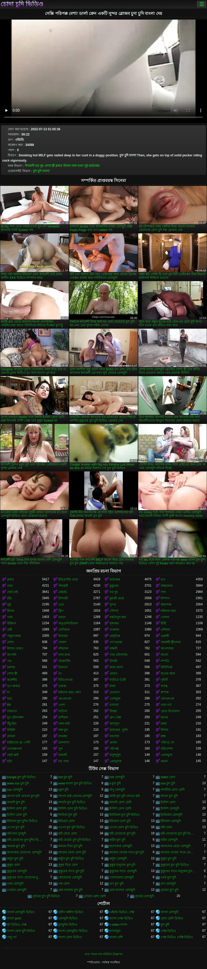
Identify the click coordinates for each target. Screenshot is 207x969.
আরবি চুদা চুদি (16, 802)
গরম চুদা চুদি (168, 877)
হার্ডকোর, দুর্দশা (119, 730)
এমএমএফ (64, 698)
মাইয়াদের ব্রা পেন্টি (18, 742)
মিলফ (67, 166)
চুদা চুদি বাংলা (41, 171)
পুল (60, 749)
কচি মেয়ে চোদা (67, 833)
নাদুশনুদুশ (115, 755)
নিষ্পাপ (165, 598)
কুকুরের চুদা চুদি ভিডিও (175, 865)
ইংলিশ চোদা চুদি (17, 808)
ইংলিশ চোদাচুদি (170, 808)
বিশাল (164, 730)
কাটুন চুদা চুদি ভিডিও (71, 858)
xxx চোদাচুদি (14, 789)
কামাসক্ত (166, 604)
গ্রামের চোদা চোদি (95, 896)
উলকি (113, 661)
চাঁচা (9, 598)
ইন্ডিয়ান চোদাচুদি (171, 821)
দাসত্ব (164, 686)
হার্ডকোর (94, 166)
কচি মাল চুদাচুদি (16, 833)
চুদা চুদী (165, 924)
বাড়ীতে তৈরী (118, 680)
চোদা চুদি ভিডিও (22, 4)
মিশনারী (63, 598)
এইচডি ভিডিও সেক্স (122, 912)
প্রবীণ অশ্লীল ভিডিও (70, 912)
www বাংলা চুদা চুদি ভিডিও (75, 783)
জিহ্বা (113, 711)
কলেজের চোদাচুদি (121, 846)
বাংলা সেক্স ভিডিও (121, 918)
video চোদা (168, 777)
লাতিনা (62, 711)
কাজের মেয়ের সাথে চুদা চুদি (127, 852)
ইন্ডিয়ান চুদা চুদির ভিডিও (22, 821)
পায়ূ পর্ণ (11, 937)
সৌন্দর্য (114, 611)
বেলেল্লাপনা (14, 749)
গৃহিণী (164, 680)
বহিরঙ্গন (63, 648)
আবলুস (114, 723)
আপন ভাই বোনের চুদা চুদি (23, 796)
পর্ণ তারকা (116, 642)
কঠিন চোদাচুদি (169, 840)
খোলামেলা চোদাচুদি (122, 877)
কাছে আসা (116, 667)
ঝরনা (164, 761)
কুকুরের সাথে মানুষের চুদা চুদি (178, 871)
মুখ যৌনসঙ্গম (15, 717)
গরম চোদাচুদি (15, 883)
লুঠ (86, 166)
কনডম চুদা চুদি (16, 846)
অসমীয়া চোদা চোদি (173, 789)
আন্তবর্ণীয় (64, 661)
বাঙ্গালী (62, 755)
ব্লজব (58, 166)
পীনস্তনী (29, 166)
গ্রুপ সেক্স (115, 717)
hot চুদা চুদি (65, 777)
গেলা (61, 705)
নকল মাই (64, 723)
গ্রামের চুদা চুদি (170, 890)
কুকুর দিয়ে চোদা (68, 865)
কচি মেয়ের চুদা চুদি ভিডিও (74, 840)
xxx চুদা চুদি (168, 783)
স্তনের (164, 717)
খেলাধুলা (166, 755)
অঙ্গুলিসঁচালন (68, 623)
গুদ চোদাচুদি (168, 883)
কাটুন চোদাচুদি (118, 858)
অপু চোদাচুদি (117, 789)
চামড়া (62, 617)
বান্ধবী (113, 648)
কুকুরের (114, 586)
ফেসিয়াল (64, 629)
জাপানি (11, 655)
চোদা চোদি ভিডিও (172, 918)
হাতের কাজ (168, 673)
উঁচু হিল (11, 723)
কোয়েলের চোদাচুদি (70, 877)
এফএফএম (167, 698)
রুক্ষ (163, 736)
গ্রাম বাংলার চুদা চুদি (70, 890)
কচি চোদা (166, 827)
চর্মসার (11, 667)
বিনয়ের (63, 636)
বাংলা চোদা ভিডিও (70, 937)
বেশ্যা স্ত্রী (49, 166)
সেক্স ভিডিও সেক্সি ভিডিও (177, 937)
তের (61, 604)
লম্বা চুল (63, 730)
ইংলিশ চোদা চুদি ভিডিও (72, 808)
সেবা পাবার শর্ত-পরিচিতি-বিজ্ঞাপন (103, 954)
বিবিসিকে (166, 667)
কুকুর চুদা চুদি (168, 858)
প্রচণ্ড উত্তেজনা (170, 711)
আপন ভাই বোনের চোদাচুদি (75, 796)
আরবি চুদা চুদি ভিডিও (71, 802)
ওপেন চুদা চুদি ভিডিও (71, 827)
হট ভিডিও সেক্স (17, 924)
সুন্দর (113, 604)
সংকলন (114, 629)
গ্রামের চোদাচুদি (144, 896)
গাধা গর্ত (166, 705)
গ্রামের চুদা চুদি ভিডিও (46, 896)
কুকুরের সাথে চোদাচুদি (123, 871)
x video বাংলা (118, 924)
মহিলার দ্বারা (168, 611)
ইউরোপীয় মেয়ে (68, 579)
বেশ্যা (10, 642)
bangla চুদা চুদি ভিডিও (21, 777)
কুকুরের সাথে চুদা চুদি (71, 871)
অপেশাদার (167, 648)
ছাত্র (9, 698)
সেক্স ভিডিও (168, 931)
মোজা (113, 742)
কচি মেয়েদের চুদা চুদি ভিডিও (178, 833)
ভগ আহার (13, 686)
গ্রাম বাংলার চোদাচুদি (122, 890)
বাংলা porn (14, 918)
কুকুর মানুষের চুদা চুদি (122, 865)
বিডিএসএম (65, 680)
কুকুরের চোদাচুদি (17, 871)
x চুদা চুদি (115, 783)
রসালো (114, 705)
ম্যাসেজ (114, 736)
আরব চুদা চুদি (169, 796)
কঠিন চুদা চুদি (117, 840)
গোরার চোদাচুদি (16, 890)
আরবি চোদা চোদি (120, 802)
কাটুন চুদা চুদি (15, 858)
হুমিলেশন (167, 749)
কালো (164, 655)
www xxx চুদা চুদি (18, 783)
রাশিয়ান (63, 717)
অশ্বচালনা (166, 586)
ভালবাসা (63, 742)
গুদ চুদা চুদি (117, 883)
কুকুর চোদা (13, 865)
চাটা (9, 761)
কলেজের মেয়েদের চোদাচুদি (24, 852)
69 (8, 705)
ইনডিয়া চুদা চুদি (67, 815)
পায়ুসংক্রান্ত (14, 636)
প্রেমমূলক (115, 761)
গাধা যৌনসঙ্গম (119, 655)
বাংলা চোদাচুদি (170, 912)
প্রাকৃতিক (115, 636)
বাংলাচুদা (115, 931)
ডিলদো (62, 667)
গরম (10, 617)
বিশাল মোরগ (15, 648)
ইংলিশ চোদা (168, 802)
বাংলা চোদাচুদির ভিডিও (73, 931)
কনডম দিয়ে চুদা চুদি (70, 846)
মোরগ (113, 673)
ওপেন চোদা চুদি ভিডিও (124, 827)
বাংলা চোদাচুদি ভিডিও (20, 912)
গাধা (10, 586)
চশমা (113, 686)
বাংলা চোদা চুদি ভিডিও (21, 931)
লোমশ (62, 642)
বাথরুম (62, 736)
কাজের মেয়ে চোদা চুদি (72, 852)
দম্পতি (165, 661)
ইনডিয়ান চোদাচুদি (171, 815)
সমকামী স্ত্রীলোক (170, 642)
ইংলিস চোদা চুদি (17, 815)
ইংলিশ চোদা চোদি (120, 808)
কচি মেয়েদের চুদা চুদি (122, 833)
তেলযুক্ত (115, 698)
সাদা (163, 592)
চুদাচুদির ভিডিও (67, 924)
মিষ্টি (163, 623)
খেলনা (165, 617)
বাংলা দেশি (116, 937)
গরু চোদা (64, 883)
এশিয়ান (165, 629)
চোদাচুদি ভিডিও (68, 918)
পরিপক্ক (114, 749)
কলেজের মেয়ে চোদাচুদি (176, 846)
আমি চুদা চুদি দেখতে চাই (125, 796)
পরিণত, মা (167, 742)
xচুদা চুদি (63, 789)
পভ (9, 661)
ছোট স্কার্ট (13, 755)
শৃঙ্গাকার (114, 623)
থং (60, 673)
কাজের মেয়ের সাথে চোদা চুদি (178, 852)
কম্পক (165, 692)
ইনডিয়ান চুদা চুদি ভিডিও (125, 815)
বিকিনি (11, 730)
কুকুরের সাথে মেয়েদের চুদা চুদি (24, 877)
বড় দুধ (39, 166)
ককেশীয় (12, 680)
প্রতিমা (11, 736)
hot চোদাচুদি (117, 777)
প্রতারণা (114, 692)
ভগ (163, 579)
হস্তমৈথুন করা (118, 617)
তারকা (62, 686)
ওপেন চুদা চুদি (15, 827)
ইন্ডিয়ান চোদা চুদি (120, 821)
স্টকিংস (11, 623)
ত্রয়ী (9, 629)
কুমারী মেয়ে (117, 598)
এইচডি (62, 592)
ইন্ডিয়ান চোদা (66, 821)
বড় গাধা (63, 761)
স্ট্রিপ (61, 611)
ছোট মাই (12, 592)
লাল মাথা (77, 166)
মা (8, 692)
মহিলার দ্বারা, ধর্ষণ (69, 692)
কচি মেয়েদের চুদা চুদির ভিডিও (24, 840)
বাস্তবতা (12, 711)
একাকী (165, 636)
